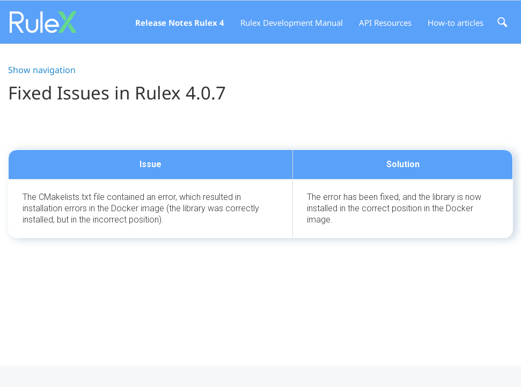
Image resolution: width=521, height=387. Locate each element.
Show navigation (42, 70)
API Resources (385, 22)
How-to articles (455, 22)
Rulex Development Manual (291, 22)
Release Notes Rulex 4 (179, 22)
